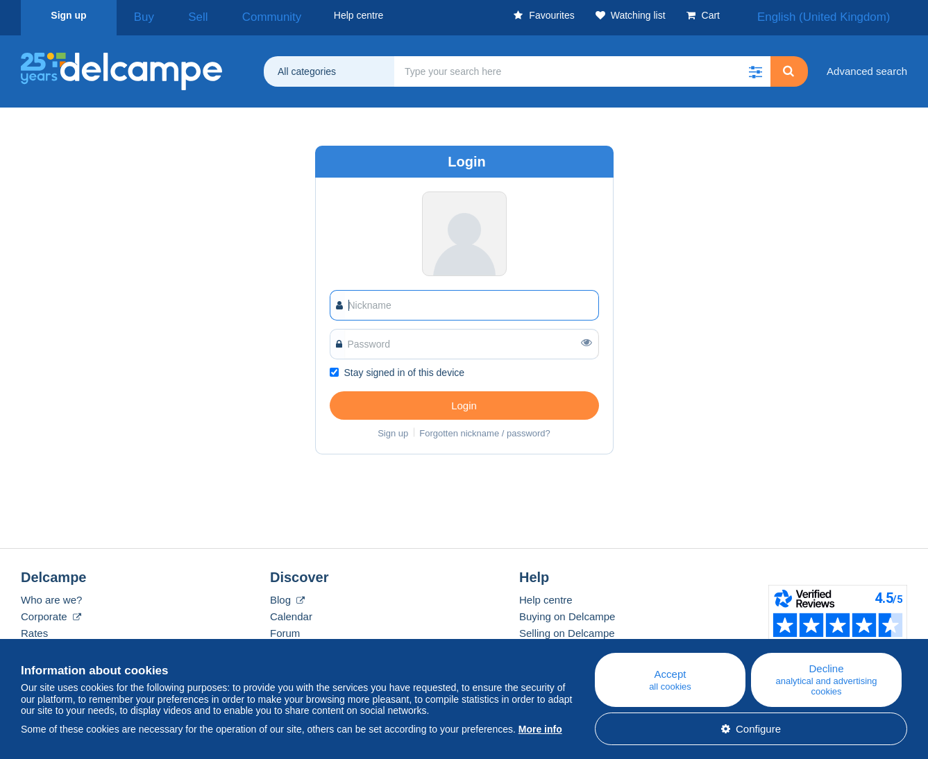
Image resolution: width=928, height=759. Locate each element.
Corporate (51, 611)
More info (540, 729)
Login (464, 401)
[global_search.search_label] (582, 66)
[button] (755, 66)
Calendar (291, 611)
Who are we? (51, 595)
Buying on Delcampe (567, 611)
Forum (285, 628)
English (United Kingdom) (841, 15)
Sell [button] (179, 15)
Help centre (546, 595)
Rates (34, 628)
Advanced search (867, 66)
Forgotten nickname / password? (484, 428)
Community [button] (236, 15)
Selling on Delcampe (567, 628)
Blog (287, 595)
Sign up (68, 15)
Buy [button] (138, 15)
